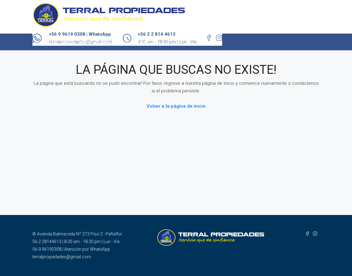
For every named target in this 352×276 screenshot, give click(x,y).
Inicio (40, 42)
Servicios (123, 42)
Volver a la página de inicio (176, 106)
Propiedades (62, 42)
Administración (94, 42)
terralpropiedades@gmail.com (61, 256)
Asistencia (147, 42)
